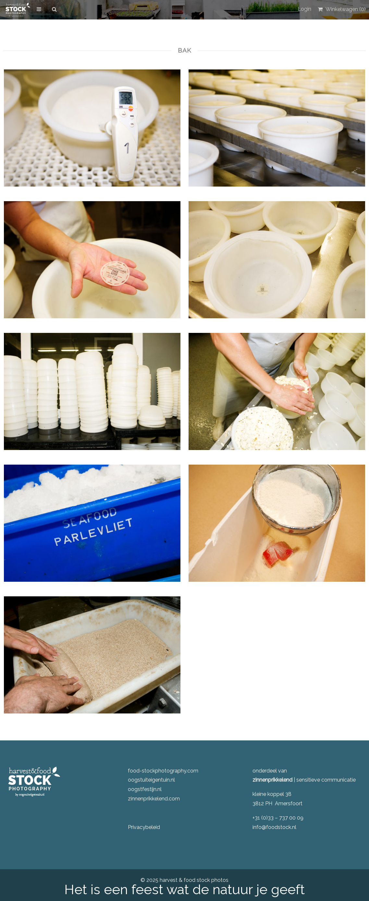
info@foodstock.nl (274, 827)
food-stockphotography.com (163, 771)
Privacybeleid (144, 827)
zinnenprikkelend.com (154, 799)
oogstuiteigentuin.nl (151, 780)
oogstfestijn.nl (145, 789)
